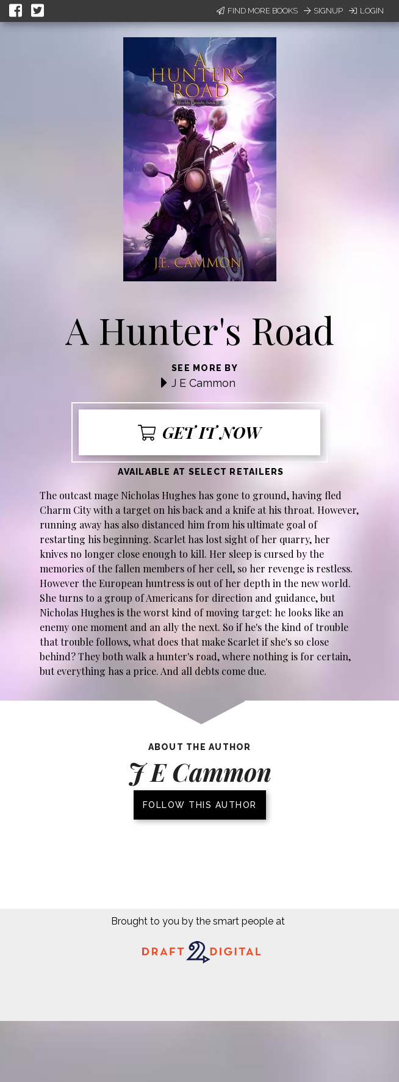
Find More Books (257, 10)
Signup (323, 10)
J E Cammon (203, 383)
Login (366, 10)
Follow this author (200, 805)
